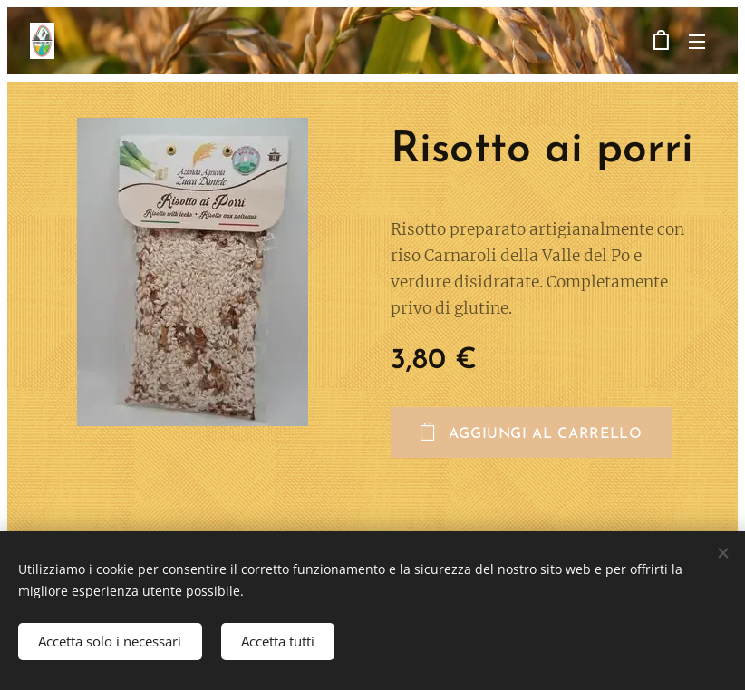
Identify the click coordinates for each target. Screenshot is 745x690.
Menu (697, 42)
